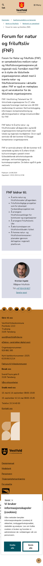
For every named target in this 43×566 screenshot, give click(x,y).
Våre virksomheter (10, 382)
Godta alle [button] (12, 546)
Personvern (7, 473)
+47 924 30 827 (23, 288)
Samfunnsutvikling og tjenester (24, 20)
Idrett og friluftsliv (12, 23)
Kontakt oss (7, 408)
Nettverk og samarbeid (31, 23)
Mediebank (6, 468)
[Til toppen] (38, 560)
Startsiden (5, 20)
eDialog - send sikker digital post (16, 342)
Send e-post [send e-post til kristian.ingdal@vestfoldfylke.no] (21, 292)
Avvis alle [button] (30, 546)
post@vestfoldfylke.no (12, 337)
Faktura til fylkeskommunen (14, 364)
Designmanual (8, 463)
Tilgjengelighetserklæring (13, 479)
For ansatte (7, 484)
